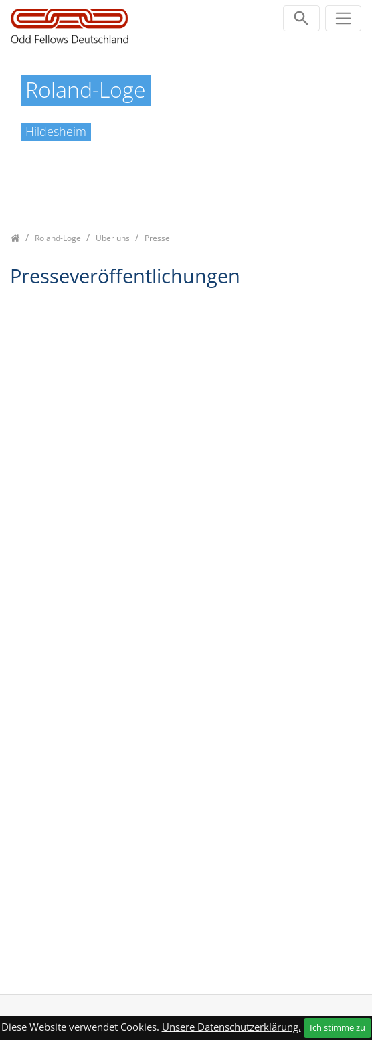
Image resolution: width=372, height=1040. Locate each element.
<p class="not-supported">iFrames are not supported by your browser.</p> (186, 633)
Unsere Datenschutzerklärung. (231, 1026)
